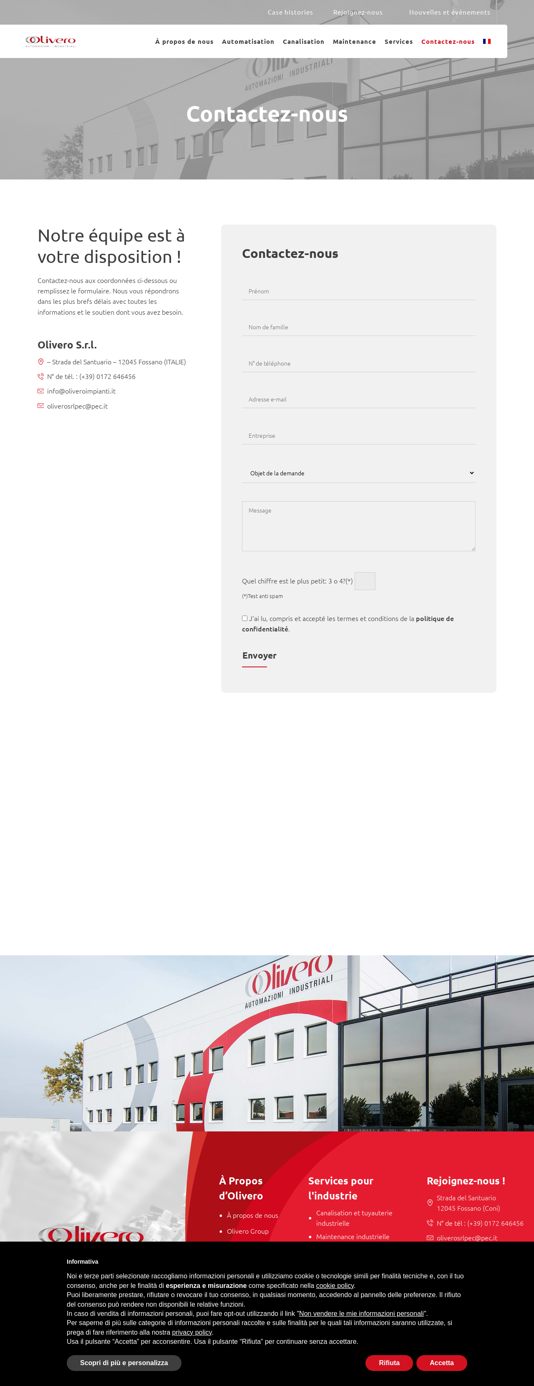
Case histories (290, 12)
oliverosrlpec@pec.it (77, 405)
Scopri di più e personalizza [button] (124, 1362)
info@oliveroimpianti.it (81, 390)
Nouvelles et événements (450, 12)
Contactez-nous (448, 41)
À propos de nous (184, 41)
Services (399, 41)
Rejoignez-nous (358, 12)
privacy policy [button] (192, 1332)
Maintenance (354, 41)
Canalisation (304, 41)
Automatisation (248, 41)
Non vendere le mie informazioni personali (361, 1313)
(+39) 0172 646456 (107, 376)
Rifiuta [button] (389, 1362)
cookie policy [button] (335, 1285)
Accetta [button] (442, 1362)
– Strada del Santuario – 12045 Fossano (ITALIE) (116, 361)
